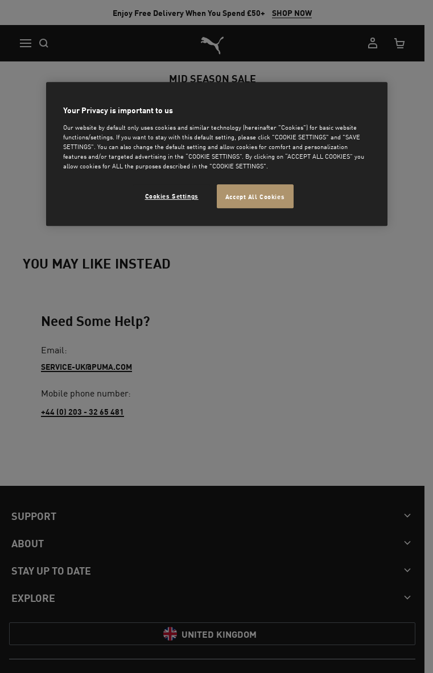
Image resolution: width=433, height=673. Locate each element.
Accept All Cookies (254, 196)
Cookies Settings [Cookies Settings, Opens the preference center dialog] (172, 195)
